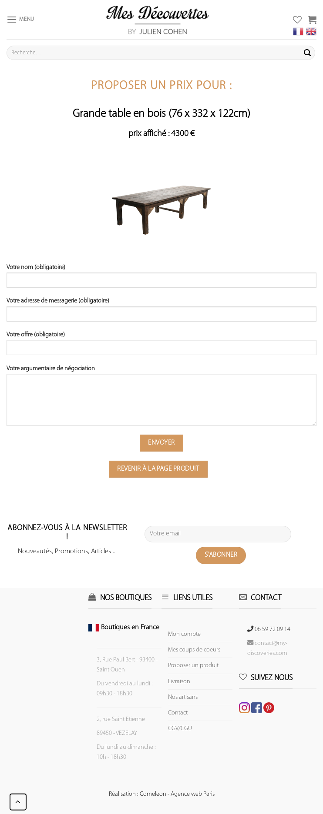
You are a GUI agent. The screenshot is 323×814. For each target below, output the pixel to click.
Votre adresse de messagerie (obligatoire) (161, 312)
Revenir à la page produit (158, 468)
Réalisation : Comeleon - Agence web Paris (162, 794)
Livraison (179, 681)
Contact (178, 713)
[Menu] (20, 19)
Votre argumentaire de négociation (161, 398)
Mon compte (184, 634)
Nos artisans (183, 697)
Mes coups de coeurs (194, 650)
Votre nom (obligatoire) (161, 279)
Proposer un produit (193, 665)
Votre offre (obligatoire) (161, 346)
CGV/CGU (180, 728)
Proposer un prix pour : (161, 86)
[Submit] (307, 53)
